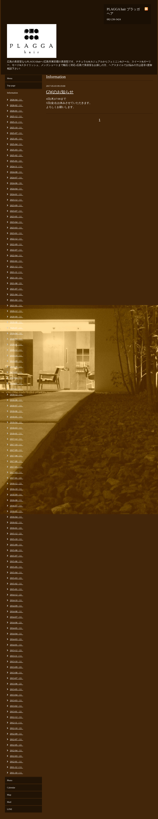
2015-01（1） (16, 589)
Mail (9, 802)
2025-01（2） (16, 161)
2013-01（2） (16, 711)
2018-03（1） (16, 428)
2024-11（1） (16, 166)
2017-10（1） (16, 444)
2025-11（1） (16, 122)
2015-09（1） (16, 544)
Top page (11, 85)
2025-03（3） (16, 150)
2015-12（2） (16, 533)
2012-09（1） (16, 733)
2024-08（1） (16, 172)
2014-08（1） (16, 611)
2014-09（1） (16, 606)
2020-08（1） (16, 322)
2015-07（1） (16, 556)
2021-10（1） (16, 277)
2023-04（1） (16, 222)
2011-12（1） (16, 767)
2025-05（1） (16, 138)
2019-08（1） (16, 366)
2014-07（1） (16, 617)
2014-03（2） (16, 639)
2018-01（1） (16, 433)
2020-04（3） (16, 333)
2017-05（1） (16, 467)
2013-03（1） (16, 700)
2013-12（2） (16, 650)
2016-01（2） (16, 528)
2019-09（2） (16, 361)
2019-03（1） (16, 383)
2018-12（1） (16, 394)
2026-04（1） (16, 99)
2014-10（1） (16, 600)
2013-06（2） (16, 683)
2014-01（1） (16, 645)
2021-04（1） (16, 294)
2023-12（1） (16, 200)
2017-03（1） (16, 472)
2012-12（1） (16, 717)
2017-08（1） (16, 455)
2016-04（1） (16, 517)
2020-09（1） (16, 316)
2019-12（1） (16, 350)
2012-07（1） (16, 739)
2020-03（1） (16, 339)
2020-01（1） (16, 344)
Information (12, 92)
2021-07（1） (16, 289)
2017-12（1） (16, 439)
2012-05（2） (16, 745)
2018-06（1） (16, 411)
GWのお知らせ (59, 92)
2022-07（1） (16, 250)
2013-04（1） (16, 695)
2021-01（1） (16, 305)
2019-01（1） (16, 389)
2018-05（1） (16, 416)
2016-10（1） (16, 489)
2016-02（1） (16, 522)
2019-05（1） (16, 372)
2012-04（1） (16, 750)
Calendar (11, 787)
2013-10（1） (16, 661)
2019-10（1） (16, 355)
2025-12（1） (16, 116)
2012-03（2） (16, 756)
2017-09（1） (16, 450)
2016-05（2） (16, 511)
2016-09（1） (16, 494)
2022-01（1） (16, 261)
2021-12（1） (16, 266)
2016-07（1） (16, 505)
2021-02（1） (16, 300)
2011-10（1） (16, 772)
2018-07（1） (16, 405)
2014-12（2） (16, 594)
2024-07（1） (16, 177)
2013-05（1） (16, 689)
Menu (9, 78)
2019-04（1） (16, 378)
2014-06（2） (16, 622)
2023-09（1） (16, 205)
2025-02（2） (16, 155)
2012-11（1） (16, 722)
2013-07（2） (16, 678)
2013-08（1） (16, 672)
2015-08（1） (16, 550)
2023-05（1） (16, 216)
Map (9, 794)
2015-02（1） (16, 583)
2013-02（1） (16, 706)
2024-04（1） (16, 188)
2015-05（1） (16, 567)
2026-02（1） (16, 105)
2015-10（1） (16, 539)
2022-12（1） (16, 239)
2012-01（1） (16, 761)
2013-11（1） (16, 656)
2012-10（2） (16, 728)
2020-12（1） (16, 311)
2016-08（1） (16, 500)
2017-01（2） (16, 478)
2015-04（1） (16, 572)
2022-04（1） (16, 255)
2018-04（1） (16, 422)
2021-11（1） (16, 272)
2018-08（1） (16, 400)
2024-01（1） (16, 194)
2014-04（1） (16, 633)
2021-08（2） (16, 283)
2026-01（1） (16, 111)
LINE (9, 809)
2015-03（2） (16, 578)
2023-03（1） (16, 227)
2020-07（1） (16, 327)
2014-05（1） (16, 628)
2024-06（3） (16, 183)
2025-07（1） (16, 133)
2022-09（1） (16, 244)
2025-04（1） (16, 144)
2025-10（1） (16, 127)
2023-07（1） (16, 211)
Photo (9, 780)
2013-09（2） (16, 667)
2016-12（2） (16, 483)
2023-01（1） (16, 233)
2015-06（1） (16, 561)
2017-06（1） (16, 461)
